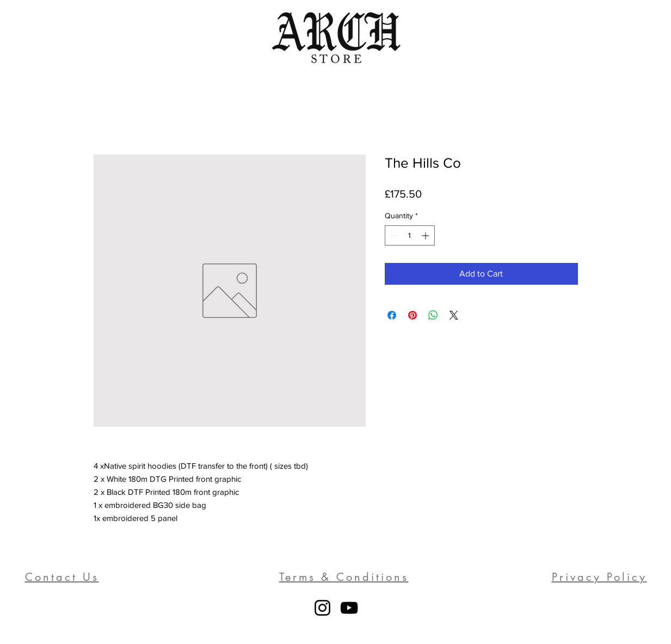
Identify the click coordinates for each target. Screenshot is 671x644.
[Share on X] (453, 315)
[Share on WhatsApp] (433, 315)
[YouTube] (349, 607)
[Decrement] (393, 235)
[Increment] (426, 235)
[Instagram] (322, 607)
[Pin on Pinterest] (412, 315)
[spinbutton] (410, 235)
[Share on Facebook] (391, 315)
